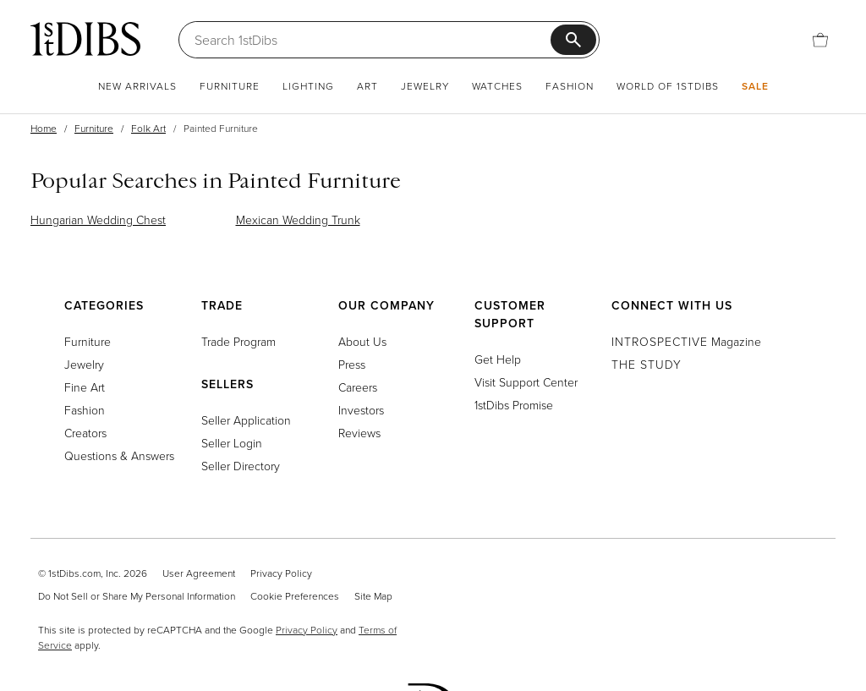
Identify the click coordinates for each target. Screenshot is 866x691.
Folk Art (148, 128)
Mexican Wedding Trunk (298, 219)
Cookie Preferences (294, 596)
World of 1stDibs (668, 86)
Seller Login (231, 443)
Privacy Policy (281, 573)
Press (351, 364)
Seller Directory (240, 466)
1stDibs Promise (513, 405)
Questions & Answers (119, 455)
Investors (361, 410)
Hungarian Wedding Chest (98, 219)
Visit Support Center (526, 382)
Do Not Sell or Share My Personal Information (136, 596)
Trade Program (238, 341)
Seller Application (246, 420)
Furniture (230, 86)
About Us (362, 341)
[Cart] (820, 39)
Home (43, 128)
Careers (357, 387)
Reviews (359, 433)
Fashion (569, 86)
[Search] (373, 40)
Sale (755, 86)
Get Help (497, 359)
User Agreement (198, 573)
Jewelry (425, 86)
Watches (497, 86)
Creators (85, 433)
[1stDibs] (85, 39)
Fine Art (84, 387)
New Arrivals (137, 86)
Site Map (373, 596)
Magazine (686, 341)
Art (367, 86)
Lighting (308, 86)
